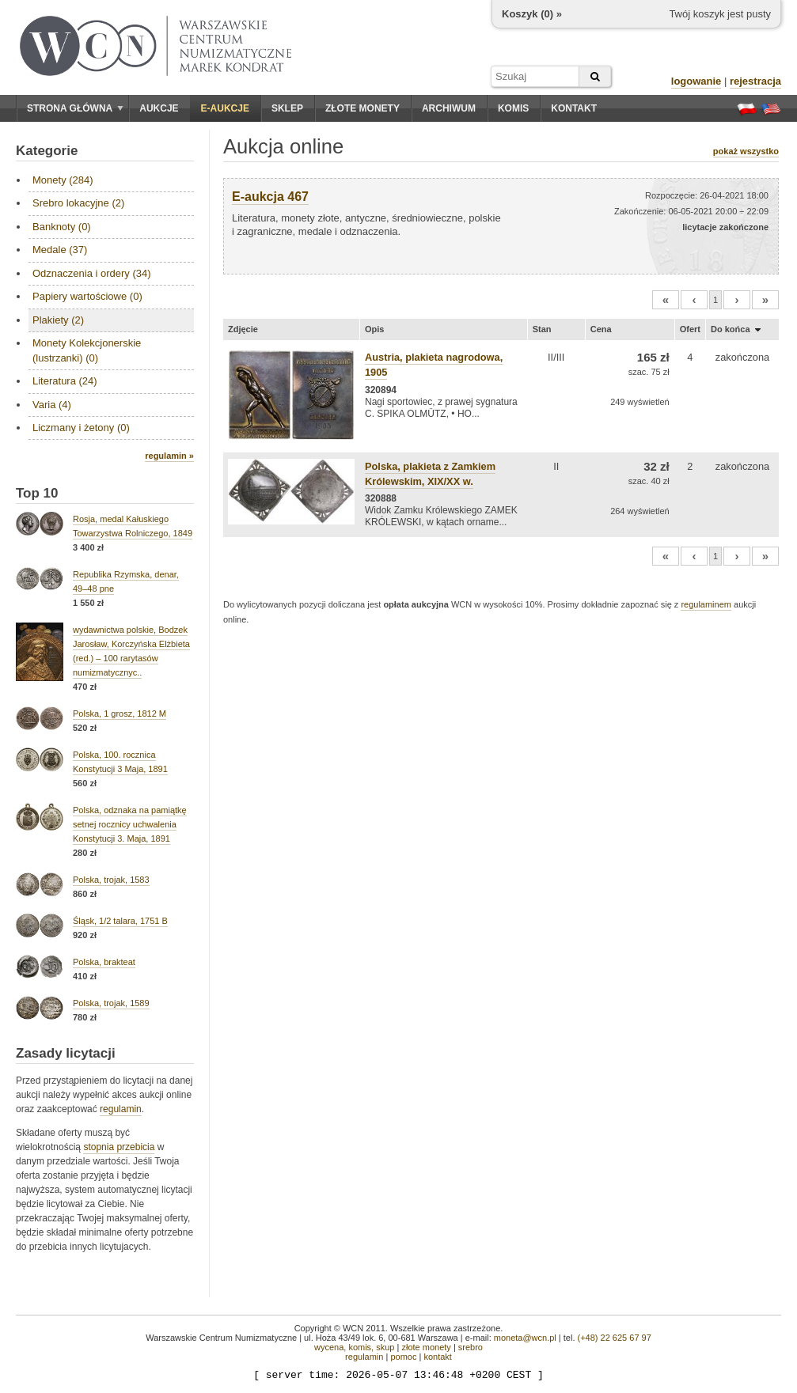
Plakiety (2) (58, 320)
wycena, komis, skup (354, 1347)
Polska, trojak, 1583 (111, 879)
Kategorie (47, 150)
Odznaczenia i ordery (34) (91, 273)
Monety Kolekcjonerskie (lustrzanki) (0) (86, 350)
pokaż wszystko (746, 151)
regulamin (121, 1109)
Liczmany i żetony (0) (81, 427)
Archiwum (449, 108)
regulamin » (169, 455)
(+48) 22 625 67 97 (614, 1337)
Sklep (287, 108)
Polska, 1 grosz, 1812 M (119, 713)
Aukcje (158, 108)
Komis (513, 108)
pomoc (403, 1356)
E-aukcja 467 (270, 196)
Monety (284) (62, 180)
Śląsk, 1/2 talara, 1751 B (120, 921)
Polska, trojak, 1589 (111, 1003)
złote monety (425, 1347)
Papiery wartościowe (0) (87, 296)
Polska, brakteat (104, 962)
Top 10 (37, 493)
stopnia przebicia (118, 1147)
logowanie (696, 81)
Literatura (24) (64, 381)
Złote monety (362, 108)
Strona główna (75, 108)
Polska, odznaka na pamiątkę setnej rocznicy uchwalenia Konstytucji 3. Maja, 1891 (130, 824)
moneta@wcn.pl (525, 1337)
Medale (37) (59, 250)
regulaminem (706, 604)
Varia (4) (51, 405)
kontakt (437, 1356)
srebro (470, 1347)
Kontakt (574, 108)
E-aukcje (225, 108)
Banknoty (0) (61, 227)
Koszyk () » (532, 14)
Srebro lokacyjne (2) (78, 203)
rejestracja (755, 81)
